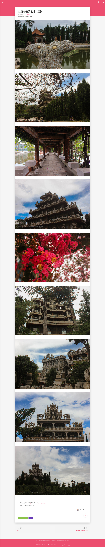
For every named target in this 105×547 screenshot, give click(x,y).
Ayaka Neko (81, 510)
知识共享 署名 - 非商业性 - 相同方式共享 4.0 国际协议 (57, 540)
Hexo (63, 544)
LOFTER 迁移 (27, 14)
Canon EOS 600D (23, 518)
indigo (69, 544)
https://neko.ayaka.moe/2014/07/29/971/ (36, 504)
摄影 (31, 518)
